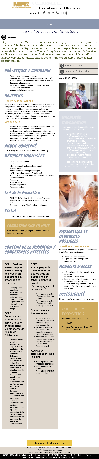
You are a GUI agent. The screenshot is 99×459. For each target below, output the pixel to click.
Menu (49, 24)
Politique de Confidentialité (71, 455)
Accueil (34, 13)
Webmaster (28, 457)
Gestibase (40, 457)
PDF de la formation (75, 65)
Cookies (89, 455)
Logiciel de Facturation (57, 457)
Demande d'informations (49, 443)
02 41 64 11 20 (38, 452)
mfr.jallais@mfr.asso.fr (61, 452)
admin (74, 457)
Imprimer (11, 37)
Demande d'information (77, 71)
